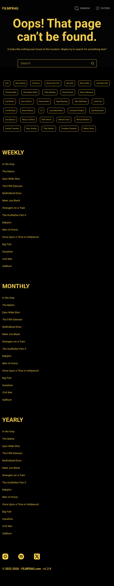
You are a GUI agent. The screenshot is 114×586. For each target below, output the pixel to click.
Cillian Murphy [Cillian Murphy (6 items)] (50, 92)
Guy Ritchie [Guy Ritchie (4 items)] (9, 101)
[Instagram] (5, 556)
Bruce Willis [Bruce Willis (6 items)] (85, 83)
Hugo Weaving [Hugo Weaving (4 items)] (61, 101)
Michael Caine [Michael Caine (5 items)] (64, 120)
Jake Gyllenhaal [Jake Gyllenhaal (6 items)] (80, 101)
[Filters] (103, 8)
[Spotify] (21, 556)
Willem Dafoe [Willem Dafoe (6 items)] (89, 129)
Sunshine (7, 251)
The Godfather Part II (14, 215)
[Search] (82, 8)
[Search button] (93, 63)
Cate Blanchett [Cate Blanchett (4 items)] (102, 83)
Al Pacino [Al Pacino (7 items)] (36, 83)
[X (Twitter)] (37, 556)
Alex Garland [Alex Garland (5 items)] (20, 83)
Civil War (7, 258)
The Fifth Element (12, 186)
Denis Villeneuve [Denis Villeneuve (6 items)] (86, 92)
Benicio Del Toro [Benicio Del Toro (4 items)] (53, 83)
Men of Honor (10, 229)
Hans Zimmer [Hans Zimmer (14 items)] (26, 101)
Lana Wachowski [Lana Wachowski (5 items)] (56, 110)
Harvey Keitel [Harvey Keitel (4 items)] (44, 101)
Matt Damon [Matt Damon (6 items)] (47, 120)
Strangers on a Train (13, 207)
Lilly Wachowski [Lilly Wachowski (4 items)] (97, 110)
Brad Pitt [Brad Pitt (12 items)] (69, 83)
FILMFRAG (10, 8)
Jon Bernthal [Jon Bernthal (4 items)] (10, 110)
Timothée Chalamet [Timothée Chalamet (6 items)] (69, 129)
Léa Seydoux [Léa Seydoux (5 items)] (10, 120)
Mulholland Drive (12, 193)
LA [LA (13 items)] (41, 110)
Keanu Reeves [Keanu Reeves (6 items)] (27, 110)
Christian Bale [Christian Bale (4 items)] (10, 92)
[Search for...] (53, 63)
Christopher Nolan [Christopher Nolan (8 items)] (30, 92)
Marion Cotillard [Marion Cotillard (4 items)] (28, 120)
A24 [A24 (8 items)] (6, 83)
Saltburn (7, 266)
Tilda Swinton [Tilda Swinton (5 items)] (48, 129)
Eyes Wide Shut (11, 178)
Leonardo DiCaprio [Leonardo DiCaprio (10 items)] (77, 110)
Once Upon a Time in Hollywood (20, 236)
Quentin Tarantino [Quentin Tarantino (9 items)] (12, 129)
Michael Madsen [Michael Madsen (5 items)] (83, 120)
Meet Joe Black (11, 200)
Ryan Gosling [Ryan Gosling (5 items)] (31, 129)
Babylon (6, 222)
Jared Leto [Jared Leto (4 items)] (98, 101)
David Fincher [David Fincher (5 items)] (67, 92)
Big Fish (6, 244)
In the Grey (8, 164)
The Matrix (8, 171)
